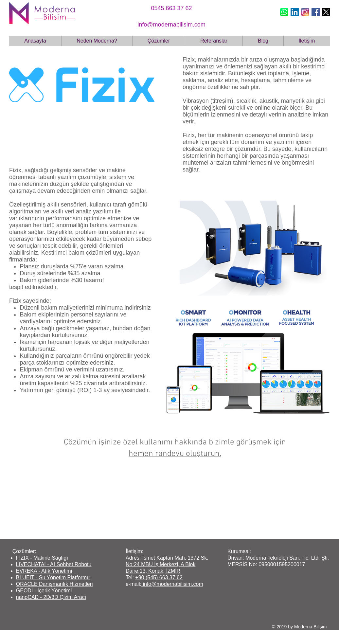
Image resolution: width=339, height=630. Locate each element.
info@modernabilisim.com (172, 584)
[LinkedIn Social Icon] (295, 12)
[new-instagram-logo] (305, 12)
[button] (158, 41)
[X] (326, 12)
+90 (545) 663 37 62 (159, 577)
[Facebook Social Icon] (316, 12)
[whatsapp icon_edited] (284, 12)
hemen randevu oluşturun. (175, 454)
